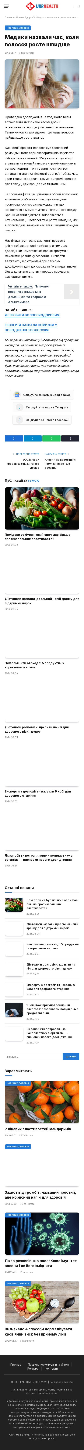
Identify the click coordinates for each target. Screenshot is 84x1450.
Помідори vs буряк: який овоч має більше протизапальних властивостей (52, 904)
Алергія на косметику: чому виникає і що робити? (60, 463)
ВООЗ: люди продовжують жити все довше (22, 463)
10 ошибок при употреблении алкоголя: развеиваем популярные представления (52, 1009)
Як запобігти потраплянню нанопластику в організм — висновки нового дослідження (49, 1033)
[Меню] (6, 6)
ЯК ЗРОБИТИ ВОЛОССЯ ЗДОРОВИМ (32, 315)
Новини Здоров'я (25, 17)
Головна (9, 17)
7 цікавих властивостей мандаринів (38, 1129)
